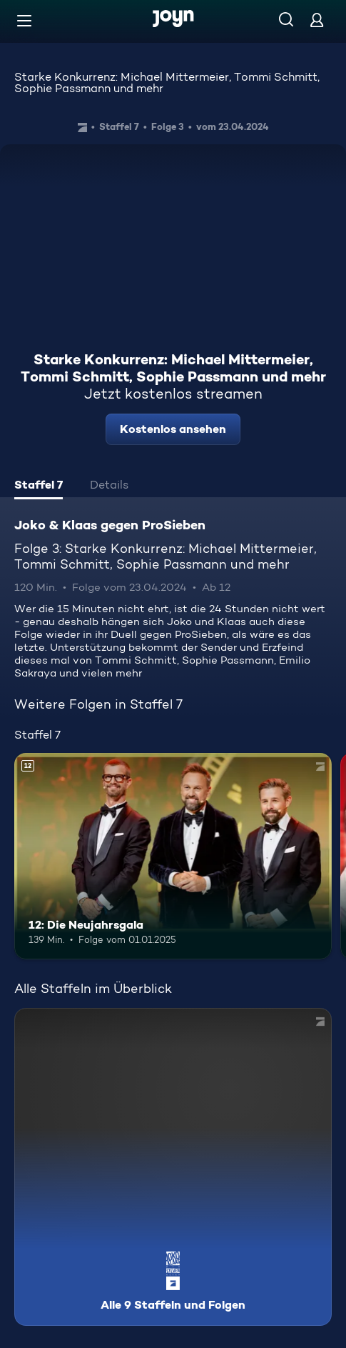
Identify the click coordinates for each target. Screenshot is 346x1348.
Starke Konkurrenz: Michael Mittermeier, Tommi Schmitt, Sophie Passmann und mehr (167, 82)
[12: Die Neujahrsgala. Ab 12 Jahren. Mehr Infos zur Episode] (173, 856)
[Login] (317, 19)
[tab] (38, 486)
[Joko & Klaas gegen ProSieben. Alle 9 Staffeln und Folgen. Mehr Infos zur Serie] (173, 1167)
